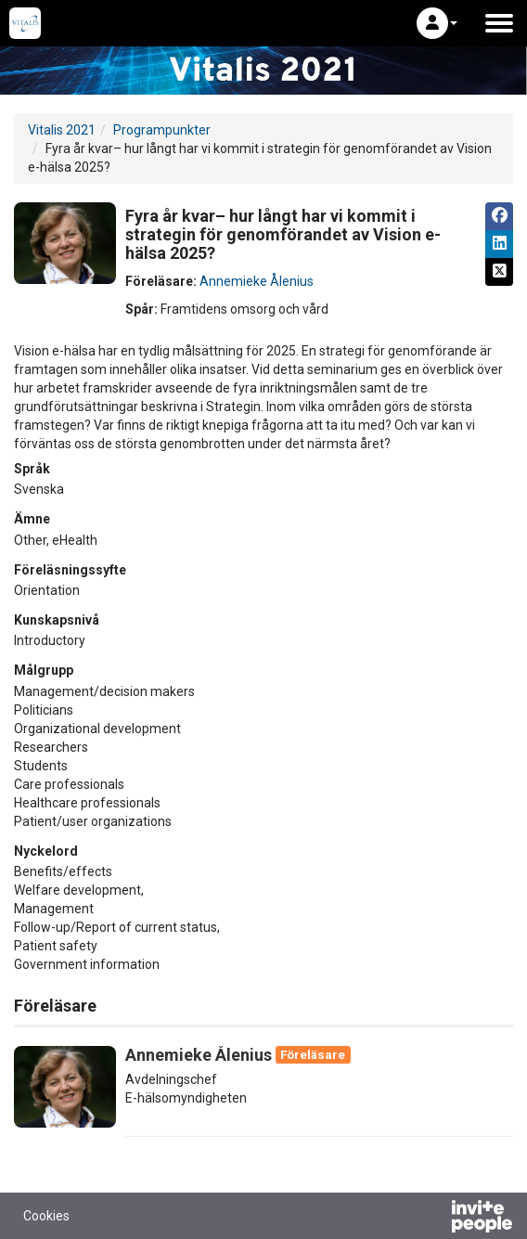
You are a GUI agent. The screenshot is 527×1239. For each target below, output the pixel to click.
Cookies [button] (46, 1215)
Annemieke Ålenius (256, 281)
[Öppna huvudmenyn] (499, 23)
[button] (437, 23)
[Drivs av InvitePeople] (433, 1218)
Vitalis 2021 (62, 130)
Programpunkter (162, 130)
